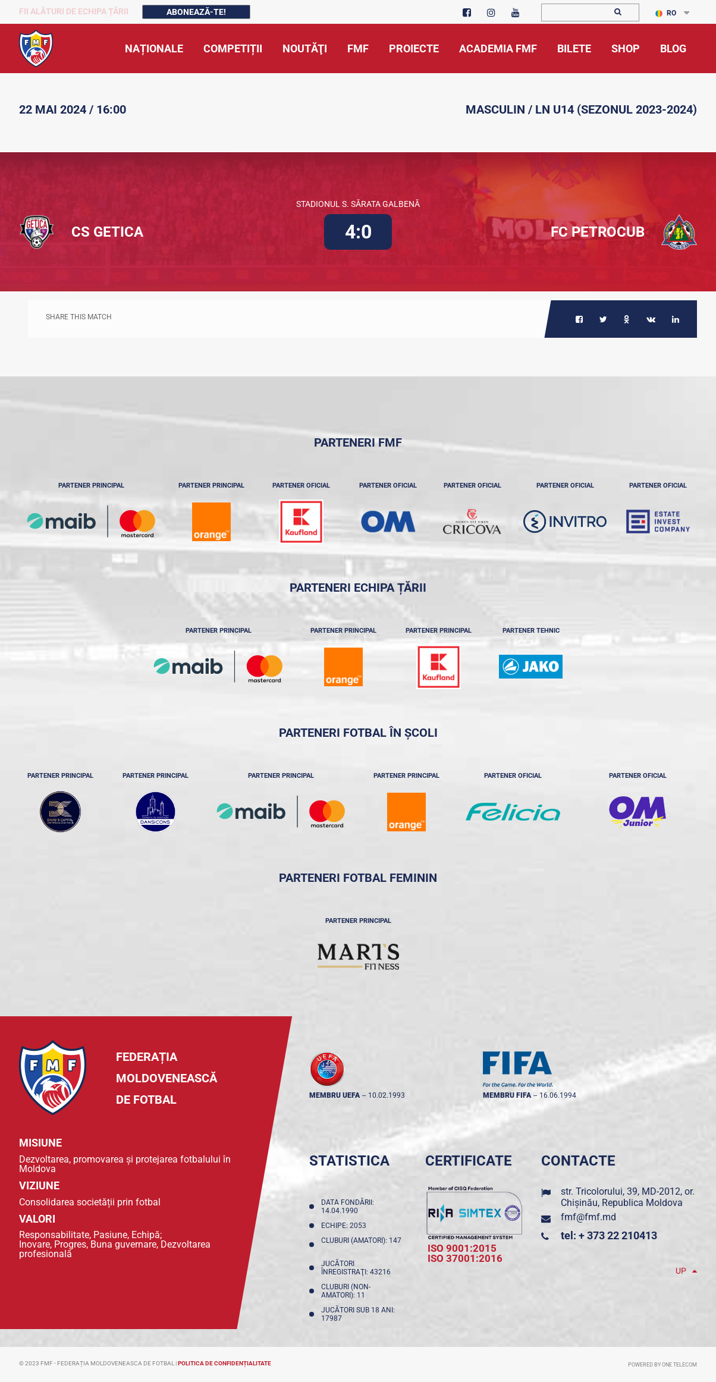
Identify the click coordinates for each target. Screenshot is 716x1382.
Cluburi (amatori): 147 (361, 1244)
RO (665, 13)
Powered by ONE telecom (662, 1365)
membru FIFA (507, 1095)
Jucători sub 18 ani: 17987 (358, 1314)
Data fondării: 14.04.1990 (347, 1206)
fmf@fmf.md (588, 1217)
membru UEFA (334, 1095)
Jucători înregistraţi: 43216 (357, 1267)
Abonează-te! (196, 12)
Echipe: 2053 (345, 1225)
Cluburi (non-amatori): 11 (345, 1291)
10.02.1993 (386, 1095)
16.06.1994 (557, 1095)
